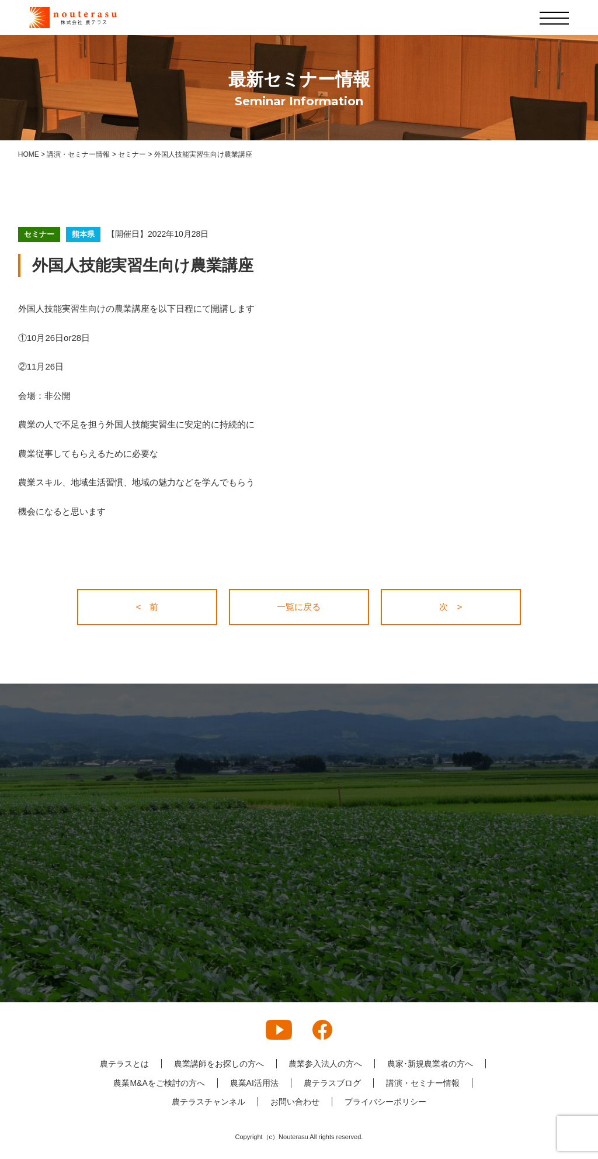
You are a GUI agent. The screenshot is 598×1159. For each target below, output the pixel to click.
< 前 (147, 607)
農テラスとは (123, 1063)
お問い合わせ (294, 1101)
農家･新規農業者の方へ (430, 1063)
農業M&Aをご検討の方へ (158, 1083)
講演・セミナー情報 (423, 1083)
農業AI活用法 (254, 1083)
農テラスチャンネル (208, 1101)
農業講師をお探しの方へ (218, 1063)
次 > (450, 607)
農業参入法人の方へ (325, 1063)
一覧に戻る (299, 607)
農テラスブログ (332, 1083)
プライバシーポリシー (385, 1101)
